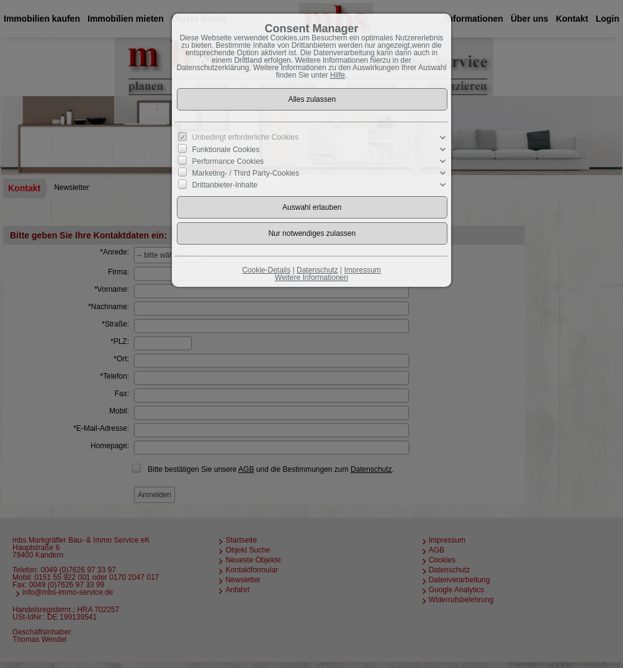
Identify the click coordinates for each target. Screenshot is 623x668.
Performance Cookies (228, 161)
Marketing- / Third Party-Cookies (246, 173)
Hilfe (337, 75)
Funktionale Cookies (226, 149)
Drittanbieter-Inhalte (225, 185)
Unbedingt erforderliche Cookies (245, 137)
